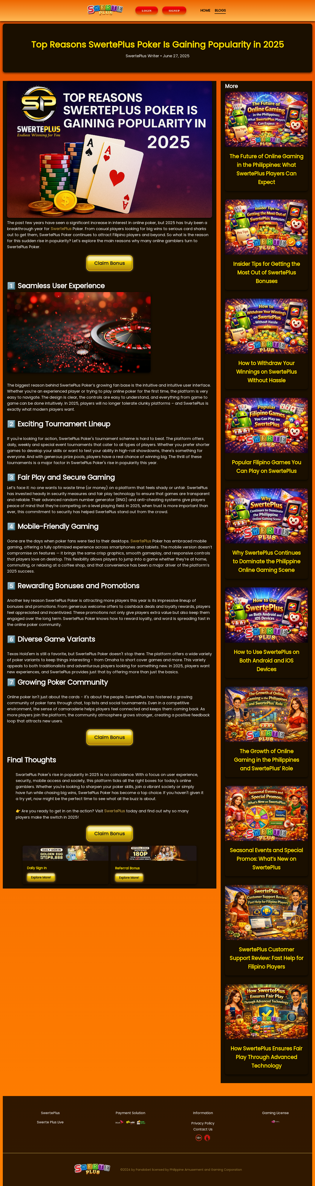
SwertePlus (61, 228)
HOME (205, 10)
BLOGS (220, 10)
